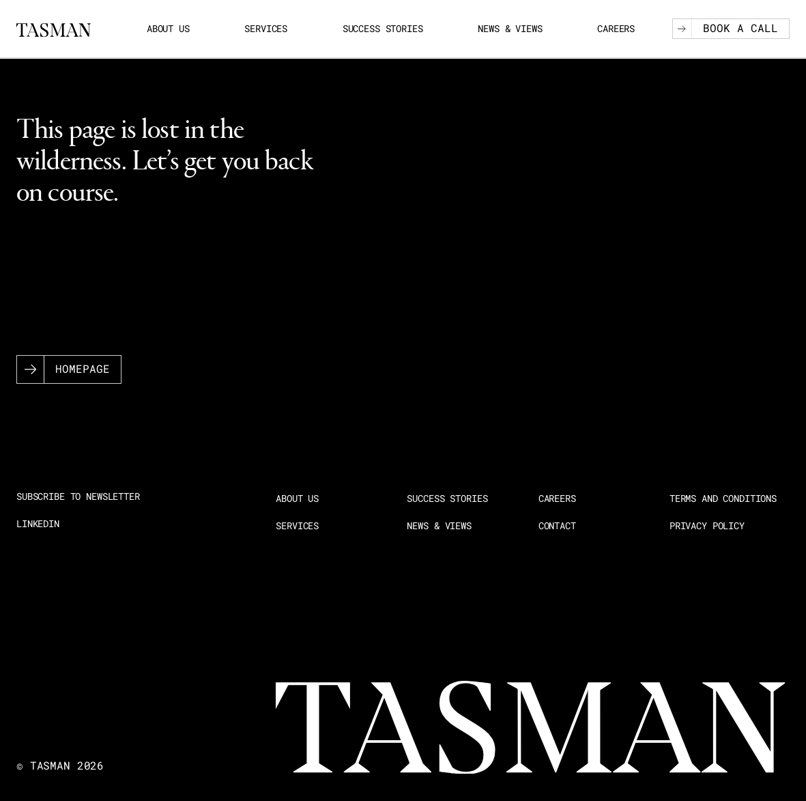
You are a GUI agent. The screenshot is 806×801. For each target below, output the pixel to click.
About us (168, 28)
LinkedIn (37, 523)
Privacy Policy (707, 525)
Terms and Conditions (723, 498)
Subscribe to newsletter (78, 496)
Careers (616, 28)
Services (265, 28)
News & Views (510, 28)
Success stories (383, 28)
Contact (557, 525)
